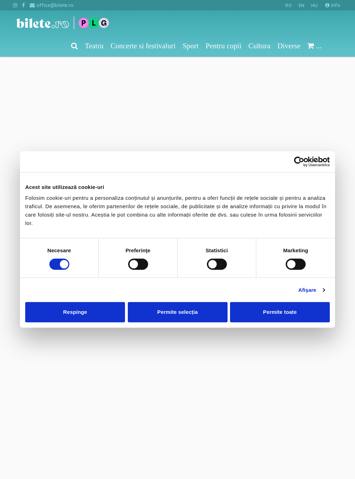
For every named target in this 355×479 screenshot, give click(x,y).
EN (301, 5)
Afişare (307, 290)
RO (288, 5)
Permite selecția (177, 312)
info (332, 5)
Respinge (75, 312)
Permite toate (280, 312)
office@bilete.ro (52, 5)
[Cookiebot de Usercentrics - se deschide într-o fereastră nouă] (299, 161)
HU (314, 5)
